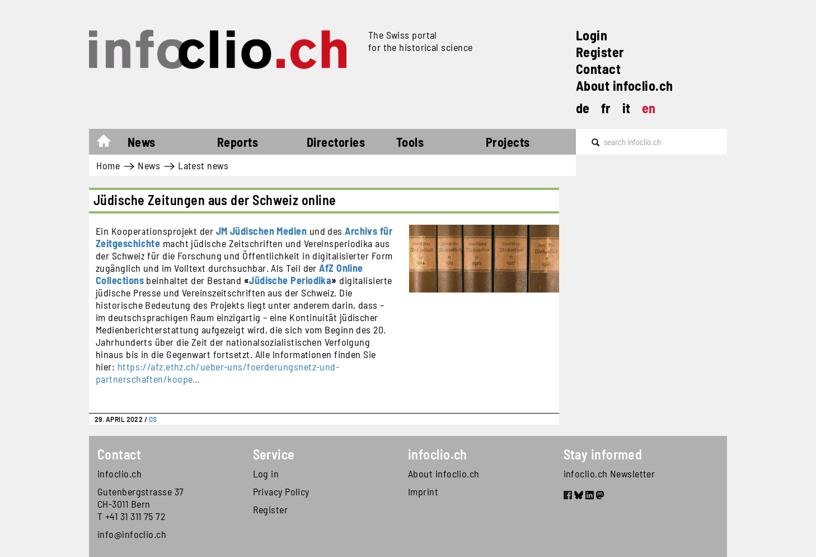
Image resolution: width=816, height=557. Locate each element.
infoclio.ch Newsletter (609, 473)
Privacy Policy (281, 491)
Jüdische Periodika (290, 280)
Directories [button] (336, 141)
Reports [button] (237, 141)
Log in (266, 473)
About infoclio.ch (624, 85)
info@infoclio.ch (131, 534)
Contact (598, 69)
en (649, 108)
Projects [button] (508, 141)
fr (606, 108)
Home (109, 143)
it (626, 108)
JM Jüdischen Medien (261, 231)
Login (591, 35)
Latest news (203, 165)
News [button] (142, 141)
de (583, 108)
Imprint (423, 491)
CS (153, 419)
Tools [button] (410, 141)
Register (600, 52)
